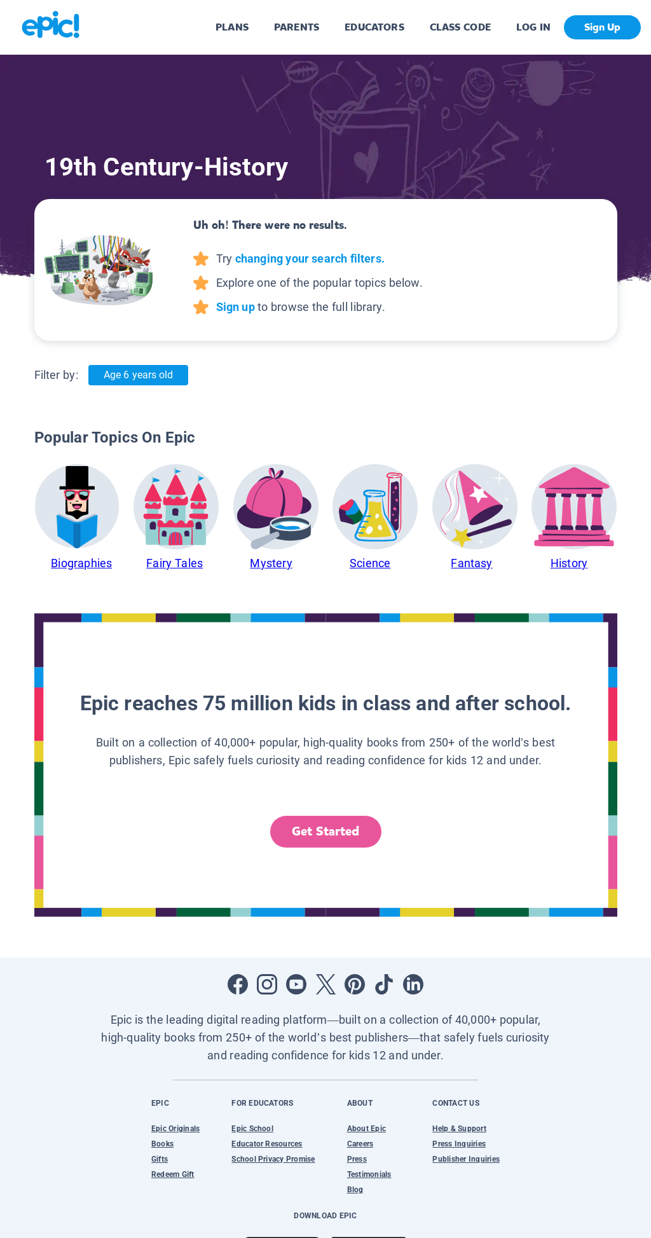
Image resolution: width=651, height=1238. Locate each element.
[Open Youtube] (296, 984)
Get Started (325, 831)
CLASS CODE (460, 27)
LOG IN (533, 27)
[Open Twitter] (325, 984)
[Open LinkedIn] (413, 984)
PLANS (232, 27)
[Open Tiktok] (384, 984)
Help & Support (459, 1128)
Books (162, 1143)
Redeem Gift (173, 1174)
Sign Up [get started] (602, 27)
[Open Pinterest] (355, 984)
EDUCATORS (374, 27)
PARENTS (296, 27)
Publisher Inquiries (466, 1159)
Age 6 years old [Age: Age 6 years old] (138, 375)
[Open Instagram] (267, 984)
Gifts (159, 1159)
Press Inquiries (459, 1143)
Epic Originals (175, 1128)
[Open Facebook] (238, 984)
